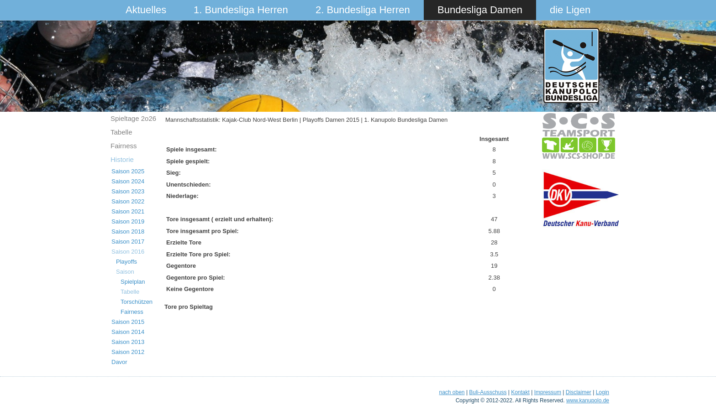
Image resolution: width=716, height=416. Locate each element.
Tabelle (121, 132)
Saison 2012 (127, 351)
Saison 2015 (127, 321)
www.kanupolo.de (587, 400)
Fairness (124, 146)
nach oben (451, 392)
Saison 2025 (127, 171)
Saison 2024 (127, 181)
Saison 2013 (127, 341)
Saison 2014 (127, 331)
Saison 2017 (127, 241)
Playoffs (126, 261)
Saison (125, 271)
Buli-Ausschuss (487, 392)
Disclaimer (578, 392)
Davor (119, 362)
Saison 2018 (127, 231)
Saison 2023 (127, 191)
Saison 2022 (127, 201)
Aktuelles (146, 10)
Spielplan (133, 281)
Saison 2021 (127, 211)
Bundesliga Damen (479, 10)
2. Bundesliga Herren (363, 10)
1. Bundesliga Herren (241, 10)
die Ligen (570, 10)
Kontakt (520, 392)
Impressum (547, 392)
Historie (122, 159)
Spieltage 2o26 (133, 118)
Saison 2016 (127, 251)
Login (602, 392)
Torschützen (137, 301)
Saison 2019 (127, 221)
